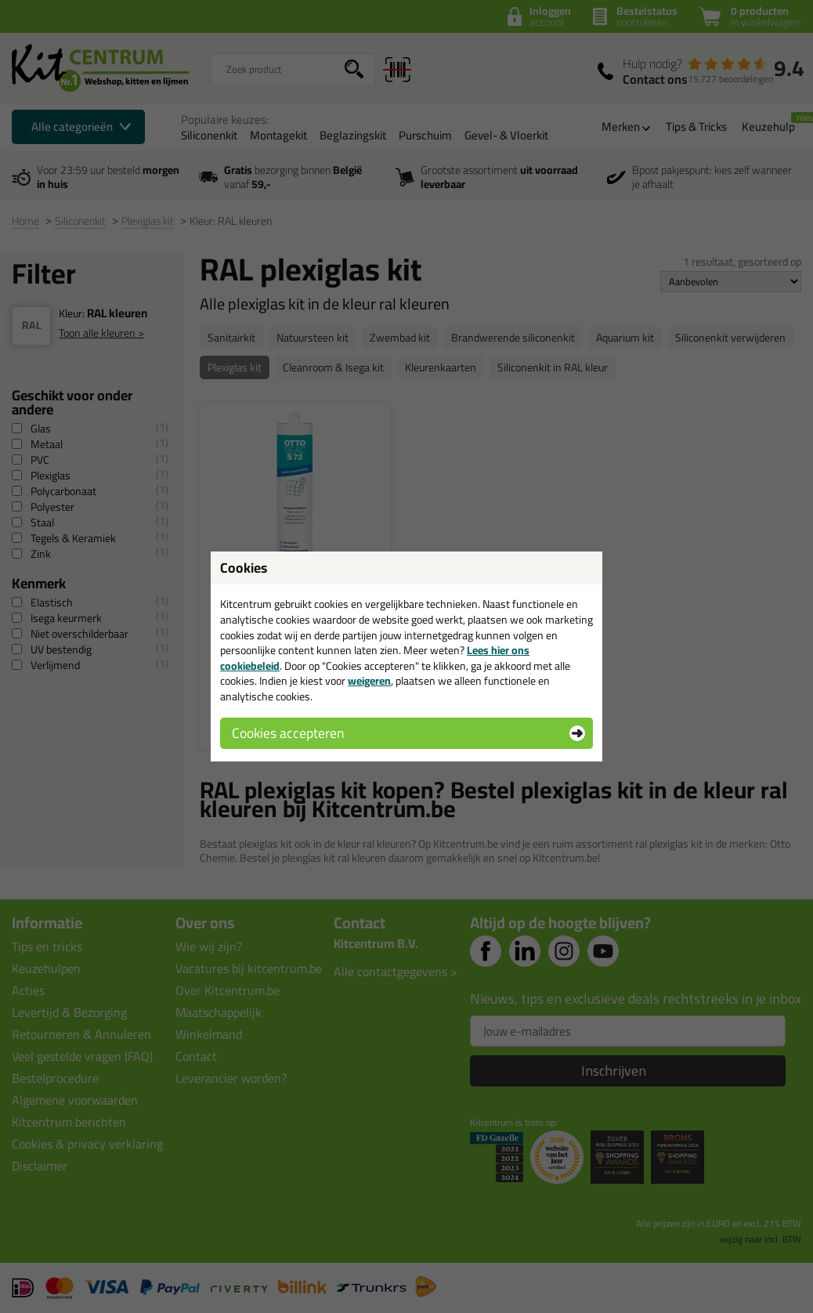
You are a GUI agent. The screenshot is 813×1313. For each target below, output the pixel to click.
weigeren (369, 681)
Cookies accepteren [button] (288, 733)
